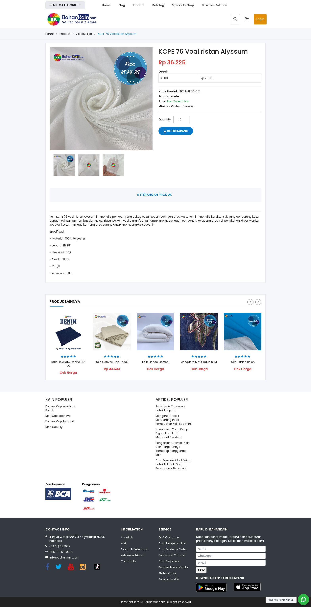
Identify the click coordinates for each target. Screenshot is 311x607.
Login (260, 19)
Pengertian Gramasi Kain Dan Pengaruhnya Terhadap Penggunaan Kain (173, 449)
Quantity (164, 119)
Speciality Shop (183, 5)
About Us (127, 538)
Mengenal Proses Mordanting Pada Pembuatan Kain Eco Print (173, 420)
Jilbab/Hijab (84, 34)
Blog (121, 5)
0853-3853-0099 (61, 552)
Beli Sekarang (175, 131)
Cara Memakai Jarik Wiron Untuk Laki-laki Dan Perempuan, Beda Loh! (173, 464)
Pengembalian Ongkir (173, 568)
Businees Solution (214, 5)
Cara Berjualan (168, 562)
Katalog (158, 5)
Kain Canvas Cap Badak (112, 362)
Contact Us (128, 562)
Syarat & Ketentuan (134, 550)
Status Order (167, 574)
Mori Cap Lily (53, 427)
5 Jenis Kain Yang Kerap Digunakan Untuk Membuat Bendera (172, 433)
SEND (201, 570)
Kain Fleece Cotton (155, 362)
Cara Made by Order (172, 550)
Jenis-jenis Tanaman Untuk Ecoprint (170, 408)
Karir (124, 544)
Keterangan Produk (154, 194)
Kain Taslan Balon (243, 362)
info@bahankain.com (64, 557)
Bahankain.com (154, 602)
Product (138, 5)
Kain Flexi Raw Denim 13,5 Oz (68, 363)
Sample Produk (168, 580)
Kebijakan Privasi (132, 556)
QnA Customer (168, 538)
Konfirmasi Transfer (172, 556)
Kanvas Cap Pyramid (59, 421)
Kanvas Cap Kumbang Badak (60, 408)
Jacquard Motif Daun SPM (199, 362)
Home (106, 5)
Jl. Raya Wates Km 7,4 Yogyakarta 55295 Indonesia (77, 539)
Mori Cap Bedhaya (58, 416)
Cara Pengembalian (172, 544)
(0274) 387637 (59, 546)
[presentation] (250, 302)
